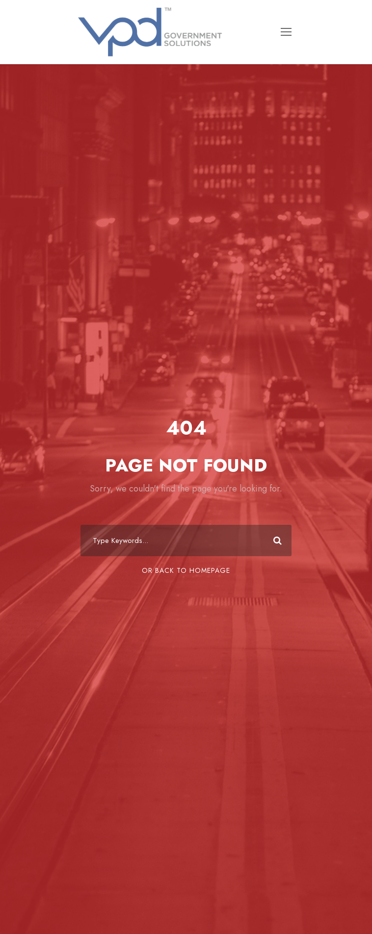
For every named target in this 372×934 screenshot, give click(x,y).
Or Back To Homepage (186, 570)
